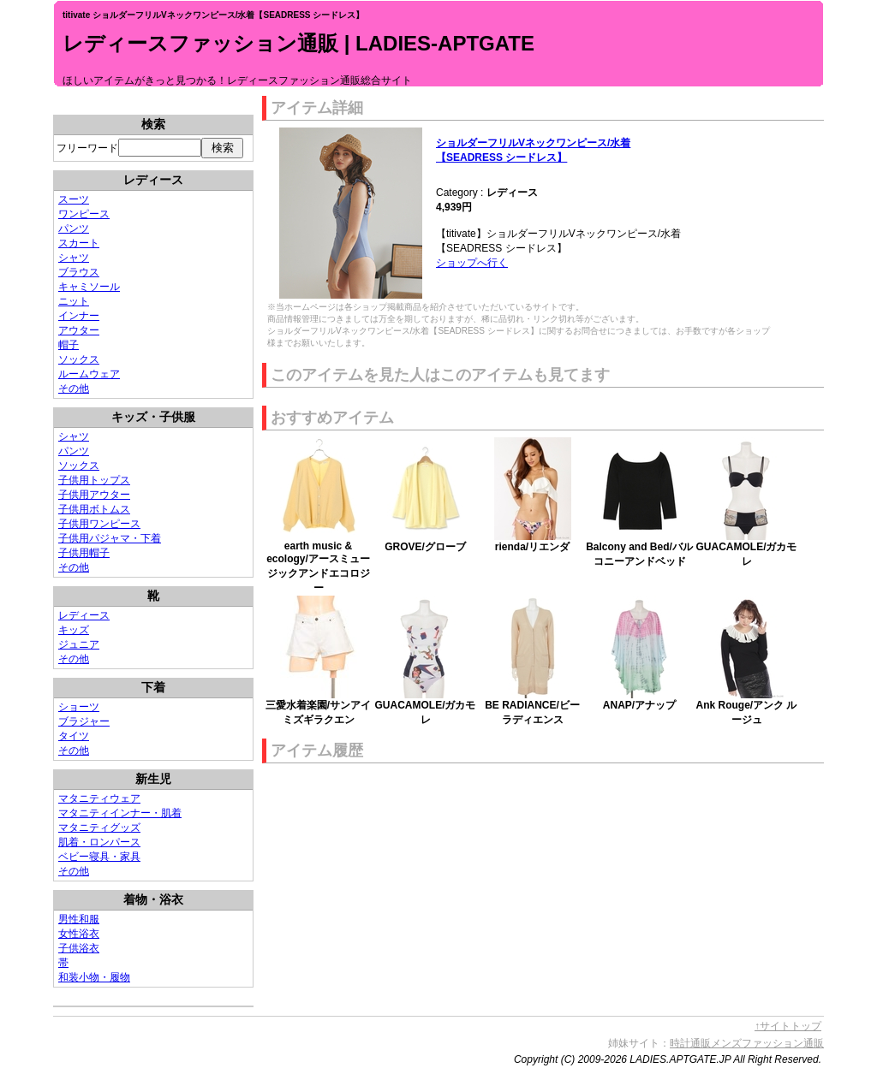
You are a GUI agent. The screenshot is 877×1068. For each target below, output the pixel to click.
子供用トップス (94, 480)
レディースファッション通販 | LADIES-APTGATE (298, 43)
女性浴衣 (78, 934)
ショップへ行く (472, 263)
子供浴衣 (78, 948)
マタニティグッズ (99, 828)
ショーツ (78, 707)
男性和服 (78, 919)
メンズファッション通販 (767, 1043)
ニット (73, 301)
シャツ (73, 258)
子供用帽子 (84, 553)
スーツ (73, 199)
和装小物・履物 (94, 977)
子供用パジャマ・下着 (109, 538)
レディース (84, 615)
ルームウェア (89, 374)
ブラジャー (84, 721)
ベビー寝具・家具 (99, 857)
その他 (73, 389)
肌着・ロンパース (99, 842)
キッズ (73, 630)
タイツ (73, 736)
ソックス (78, 359)
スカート (78, 243)
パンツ (73, 228)
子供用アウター (94, 495)
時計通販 (690, 1043)
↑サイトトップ (788, 1026)
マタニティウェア (99, 798)
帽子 (68, 345)
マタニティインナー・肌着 (120, 813)
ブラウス (78, 272)
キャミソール (89, 287)
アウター (78, 330)
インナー (78, 316)
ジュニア (78, 644)
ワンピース (84, 214)
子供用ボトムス (94, 509)
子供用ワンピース (99, 524)
